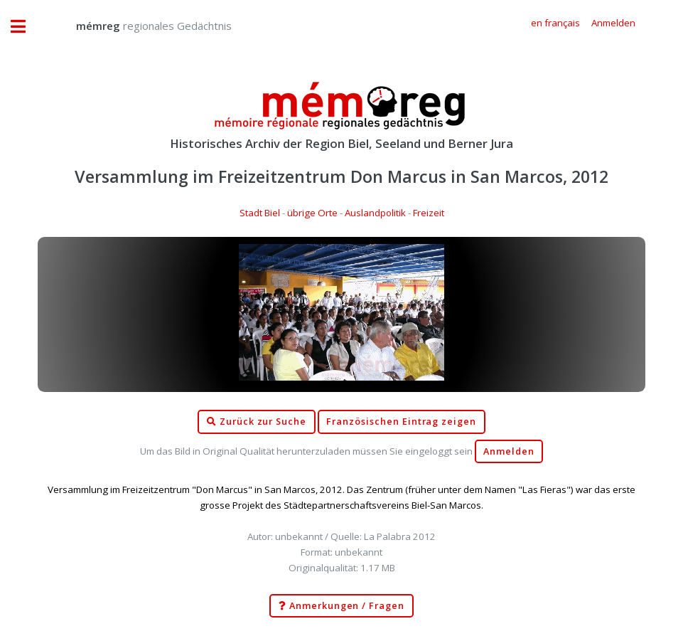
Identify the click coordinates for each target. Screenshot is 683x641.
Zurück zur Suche (256, 422)
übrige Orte (312, 212)
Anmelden (508, 451)
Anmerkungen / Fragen (341, 606)
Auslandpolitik (375, 212)
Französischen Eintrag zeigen (401, 421)
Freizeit (428, 212)
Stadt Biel (260, 212)
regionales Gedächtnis (140, 25)
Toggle (25, 26)
